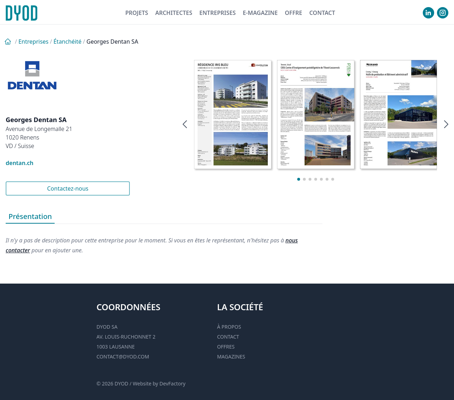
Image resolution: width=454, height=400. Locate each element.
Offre (293, 13)
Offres (226, 346)
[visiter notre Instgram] (442, 12)
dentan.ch (19, 163)
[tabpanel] (164, 239)
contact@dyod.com (122, 356)
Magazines (231, 356)
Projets (136, 13)
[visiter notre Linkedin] (428, 12)
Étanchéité (68, 41)
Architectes (173, 13)
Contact (322, 13)
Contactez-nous (68, 188)
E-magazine (260, 13)
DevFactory (173, 383)
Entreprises (217, 13)
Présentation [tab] (30, 216)
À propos (229, 326)
